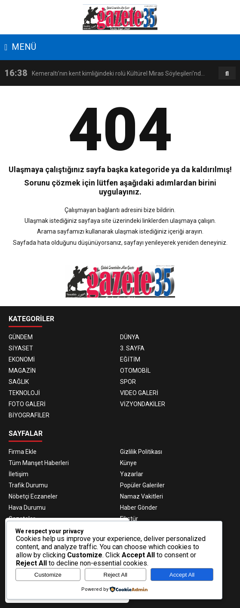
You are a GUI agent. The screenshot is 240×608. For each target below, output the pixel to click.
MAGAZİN (22, 370)
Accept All (182, 575)
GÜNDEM (21, 337)
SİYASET (21, 348)
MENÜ (20, 47)
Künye (128, 462)
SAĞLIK (19, 381)
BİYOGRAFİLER (29, 415)
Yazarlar (131, 474)
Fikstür (129, 518)
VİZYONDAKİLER (142, 404)
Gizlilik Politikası (141, 451)
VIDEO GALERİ (139, 392)
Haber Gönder (138, 507)
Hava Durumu (27, 507)
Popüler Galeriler (142, 485)
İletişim (18, 474)
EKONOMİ (22, 359)
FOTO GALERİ (27, 404)
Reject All (116, 575)
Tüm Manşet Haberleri (39, 462)
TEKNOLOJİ (24, 392)
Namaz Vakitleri (141, 496)
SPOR (128, 381)
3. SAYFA (132, 348)
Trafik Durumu (28, 485)
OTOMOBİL (135, 370)
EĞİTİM (130, 359)
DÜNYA (129, 337)
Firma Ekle (23, 451)
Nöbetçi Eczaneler (33, 496)
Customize (48, 575)
